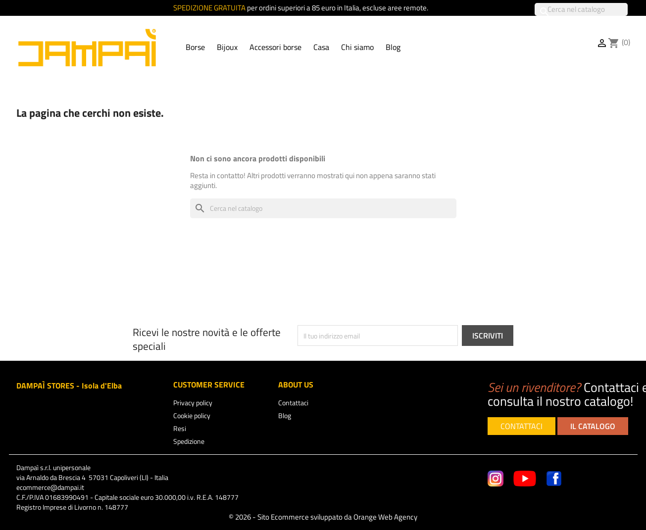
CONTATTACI (521, 426)
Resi (179, 428)
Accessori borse (275, 47)
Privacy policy (192, 402)
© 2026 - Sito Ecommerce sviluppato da (323, 517)
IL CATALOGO (592, 426)
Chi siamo (357, 47)
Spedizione (188, 441)
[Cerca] (581, 9)
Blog (393, 47)
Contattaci (293, 402)
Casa (321, 47)
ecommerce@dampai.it (50, 487)
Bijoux (227, 47)
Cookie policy (191, 415)
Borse (195, 47)
